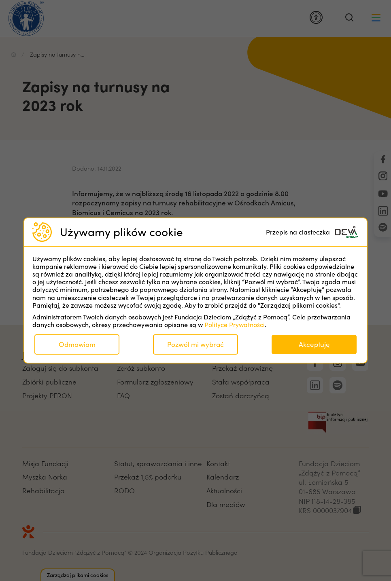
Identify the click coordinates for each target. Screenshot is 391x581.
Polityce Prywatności (234, 324)
